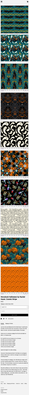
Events (22, 383)
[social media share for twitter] (4, 318)
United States (8, 304)
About (5, 383)
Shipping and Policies (11, 383)
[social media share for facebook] (1, 318)
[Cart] (27, 2)
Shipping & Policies (9, 323)
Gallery (25, 383)
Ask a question (10, 318)
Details (2, 323)
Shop (2, 383)
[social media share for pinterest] (6, 318)
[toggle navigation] (1, 1)
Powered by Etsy (3, 392)
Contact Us (18, 383)
